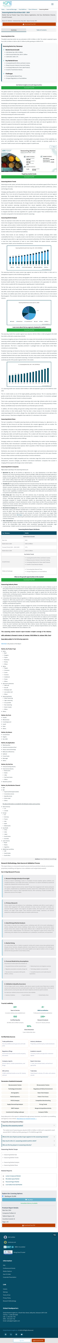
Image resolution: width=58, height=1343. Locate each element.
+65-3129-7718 (11, 1320)
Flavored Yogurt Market (12, 1183)
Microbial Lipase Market (12, 1180)
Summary (13, 30)
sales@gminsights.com (13, 1322)
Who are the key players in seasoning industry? (29, 1146)
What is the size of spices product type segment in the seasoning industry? (29, 1138)
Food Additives (23, 9)
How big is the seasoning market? (29, 1127)
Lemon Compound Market (13, 1177)
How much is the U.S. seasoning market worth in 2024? (29, 1142)
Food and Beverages (11, 9)
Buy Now (29, 1201)
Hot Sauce (19, 516)
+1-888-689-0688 (13, 1316)
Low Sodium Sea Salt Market (14, 1186)
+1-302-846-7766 (11, 1318)
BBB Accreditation (43, 1012)
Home (3, 9)
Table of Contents (42, 30)
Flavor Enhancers (32, 9)
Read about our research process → (27, 1120)
